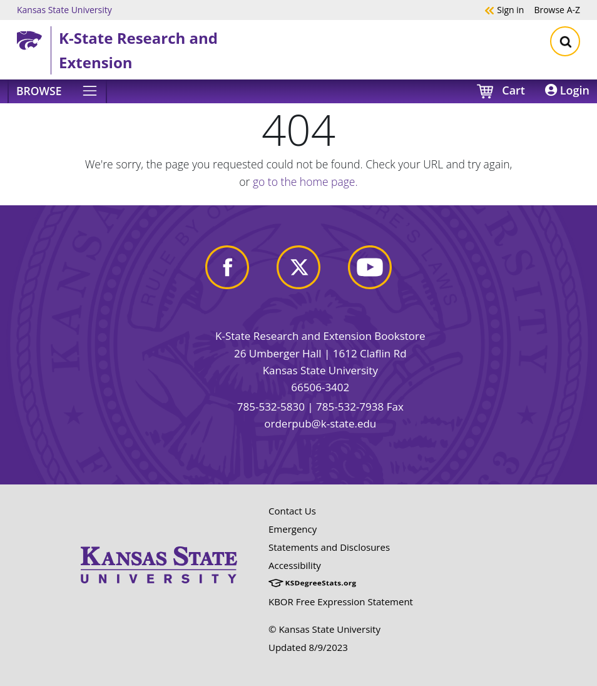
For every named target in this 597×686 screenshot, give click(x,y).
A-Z (557, 9)
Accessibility (294, 565)
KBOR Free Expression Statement (340, 601)
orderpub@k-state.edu (320, 423)
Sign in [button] (504, 9)
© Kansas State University (324, 629)
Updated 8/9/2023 (308, 647)
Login (567, 90)
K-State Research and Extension (138, 50)
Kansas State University (64, 9)
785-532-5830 (271, 406)
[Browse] (57, 91)
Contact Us (292, 510)
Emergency (292, 529)
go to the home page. (305, 181)
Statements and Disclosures (329, 547)
